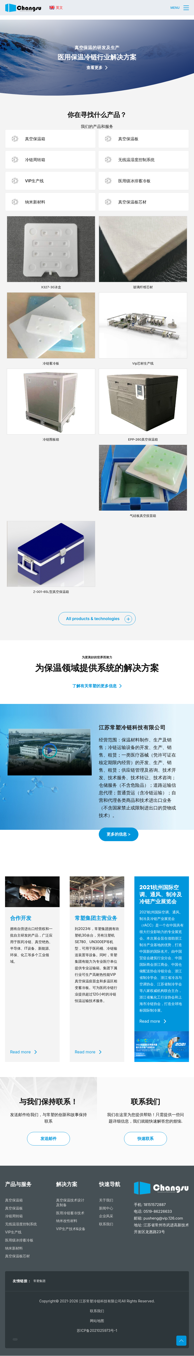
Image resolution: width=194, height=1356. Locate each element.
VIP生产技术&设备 (70, 1229)
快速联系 (145, 1138)
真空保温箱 (14, 1200)
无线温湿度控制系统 (21, 1224)
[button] (186, 8)
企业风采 (106, 1216)
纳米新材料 (14, 1248)
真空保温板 (14, 1208)
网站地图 (97, 1321)
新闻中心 (106, 1208)
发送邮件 (48, 1138)
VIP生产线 (13, 1232)
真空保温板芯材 (17, 1256)
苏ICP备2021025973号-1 (97, 1331)
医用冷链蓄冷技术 (70, 1213)
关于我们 (106, 1200)
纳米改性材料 (66, 1221)
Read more (23, 1052)
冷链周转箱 (14, 1216)
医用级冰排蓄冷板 (19, 1240)
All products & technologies (93, 618)
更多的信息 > (119, 834)
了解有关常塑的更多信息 (97, 685)
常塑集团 (39, 1281)
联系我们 (106, 1224)
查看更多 (97, 67)
